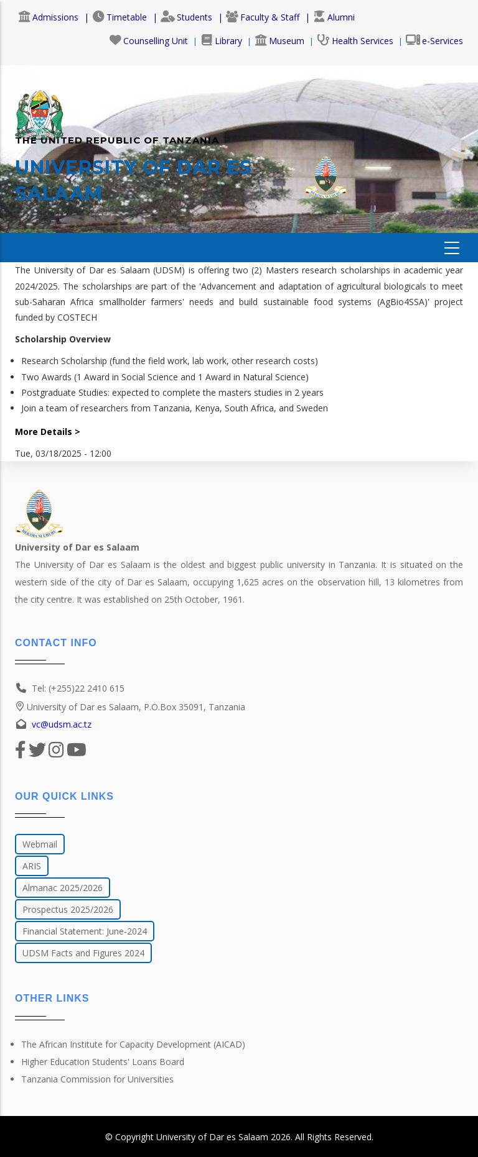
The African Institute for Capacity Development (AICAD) (133, 1044)
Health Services (355, 41)
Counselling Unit (148, 41)
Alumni (334, 17)
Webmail (39, 844)
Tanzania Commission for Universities (97, 1079)
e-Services (434, 41)
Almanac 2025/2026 (62, 888)
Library (221, 41)
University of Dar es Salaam (212, 1137)
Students (186, 17)
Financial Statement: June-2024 (84, 931)
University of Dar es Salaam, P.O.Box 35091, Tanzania (130, 707)
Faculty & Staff (262, 17)
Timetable (119, 17)
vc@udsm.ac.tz (61, 724)
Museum (279, 41)
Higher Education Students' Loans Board (102, 1062)
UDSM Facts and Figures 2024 (83, 953)
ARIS (31, 866)
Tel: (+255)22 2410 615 (78, 688)
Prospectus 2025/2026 (67, 909)
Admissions (48, 17)
